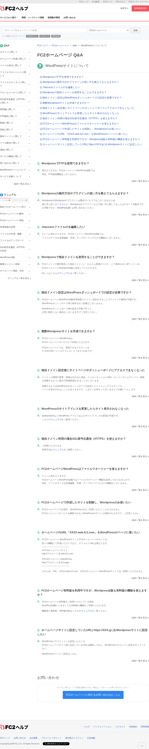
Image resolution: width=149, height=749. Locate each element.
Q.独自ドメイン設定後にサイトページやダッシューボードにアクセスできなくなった (87, 108)
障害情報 (145, 727)
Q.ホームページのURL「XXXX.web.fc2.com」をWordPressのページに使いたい (84, 134)
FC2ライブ (107, 2)
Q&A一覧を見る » (140, 181)
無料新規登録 (140, 8)
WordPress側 (63, 208)
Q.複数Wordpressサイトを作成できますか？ (64, 103)
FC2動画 (95, 2)
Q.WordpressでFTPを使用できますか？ (62, 77)
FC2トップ (83, 2)
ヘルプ (87, 727)
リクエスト (120, 727)
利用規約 (133, 727)
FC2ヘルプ (42, 45)
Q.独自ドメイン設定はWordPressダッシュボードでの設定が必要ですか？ (81, 97)
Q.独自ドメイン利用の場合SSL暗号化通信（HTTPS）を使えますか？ (78, 118)
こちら (73, 654)
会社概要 (33, 738)
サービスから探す (9, 17)
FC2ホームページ (60, 45)
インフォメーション (102, 727)
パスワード (45, 36)
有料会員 (55, 36)
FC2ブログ (120, 2)
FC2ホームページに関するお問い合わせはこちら (93, 695)
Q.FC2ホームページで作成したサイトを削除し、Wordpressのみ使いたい (80, 129)
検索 (136, 30)
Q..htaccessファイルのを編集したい (60, 87)
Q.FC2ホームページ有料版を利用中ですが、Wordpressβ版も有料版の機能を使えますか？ (90, 139)
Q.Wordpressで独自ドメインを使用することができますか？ (73, 92)
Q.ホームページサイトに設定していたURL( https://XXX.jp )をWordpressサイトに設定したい (91, 144)
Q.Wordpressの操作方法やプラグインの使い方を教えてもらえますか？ (79, 82)
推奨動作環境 (54, 17)
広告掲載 (91, 738)
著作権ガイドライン (74, 738)
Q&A (74, 45)
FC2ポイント (32, 36)
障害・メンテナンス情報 (33, 17)
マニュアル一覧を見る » (19, 278)
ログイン (124, 8)
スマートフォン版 (20, 200)
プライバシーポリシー (51, 738)
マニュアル (64, 273)
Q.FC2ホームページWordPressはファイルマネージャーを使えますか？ (79, 123)
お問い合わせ (69, 17)
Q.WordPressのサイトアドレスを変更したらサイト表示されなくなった (79, 113)
